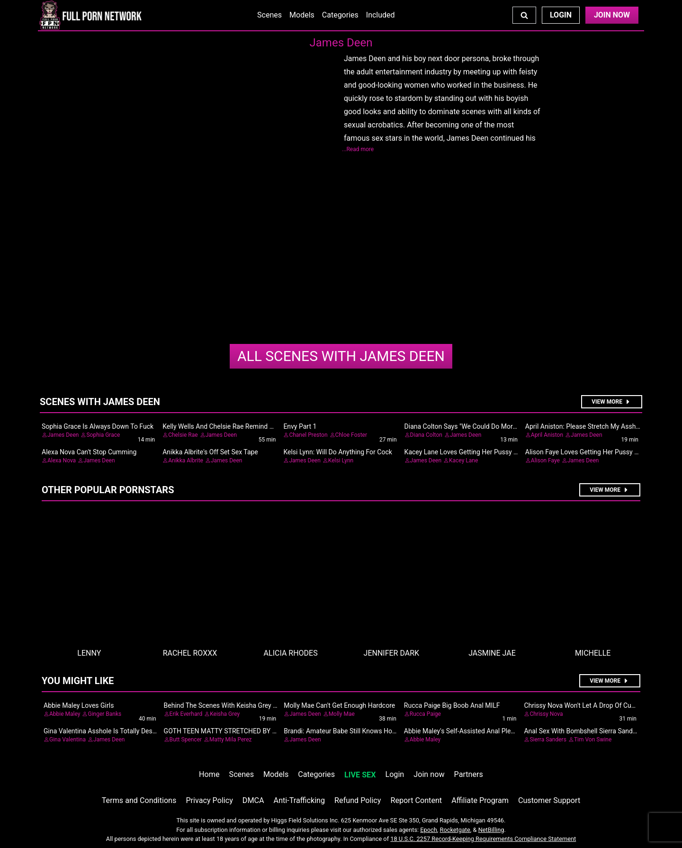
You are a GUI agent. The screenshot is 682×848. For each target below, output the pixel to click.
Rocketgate (455, 829)
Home (209, 774)
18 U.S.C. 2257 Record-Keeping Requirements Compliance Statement (483, 838)
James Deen (341, 356)
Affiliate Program (480, 800)
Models (301, 14)
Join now (428, 774)
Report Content (416, 800)
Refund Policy (357, 800)
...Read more (358, 149)
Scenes (269, 14)
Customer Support (549, 800)
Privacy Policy (209, 800)
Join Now (612, 14)
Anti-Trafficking (299, 800)
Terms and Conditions (139, 800)
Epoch (428, 829)
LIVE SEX (360, 774)
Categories (340, 14)
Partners (468, 774)
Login (561, 14)
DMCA (253, 800)
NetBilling (491, 829)
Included (380, 14)
